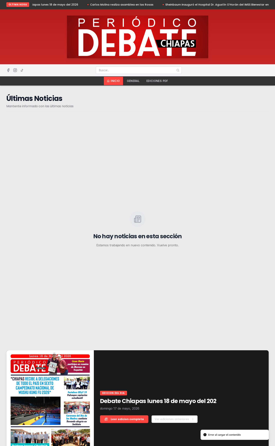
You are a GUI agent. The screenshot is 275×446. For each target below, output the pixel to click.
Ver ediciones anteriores (174, 419)
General (133, 80)
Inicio (113, 80)
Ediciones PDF (157, 80)
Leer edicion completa (124, 419)
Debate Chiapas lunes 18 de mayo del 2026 (56, 5)
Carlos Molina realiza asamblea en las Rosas (130, 5)
